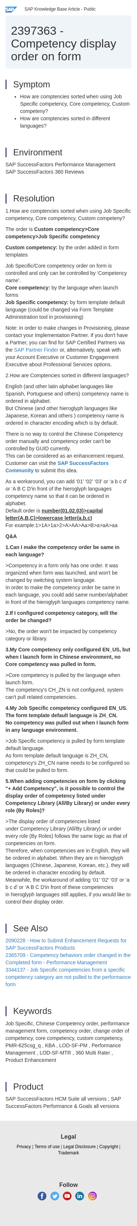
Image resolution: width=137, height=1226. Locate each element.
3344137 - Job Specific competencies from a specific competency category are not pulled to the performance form (68, 977)
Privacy (24, 1146)
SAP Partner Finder (36, 350)
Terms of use (47, 1146)
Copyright (108, 1146)
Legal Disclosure (79, 1146)
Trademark (68, 1152)
